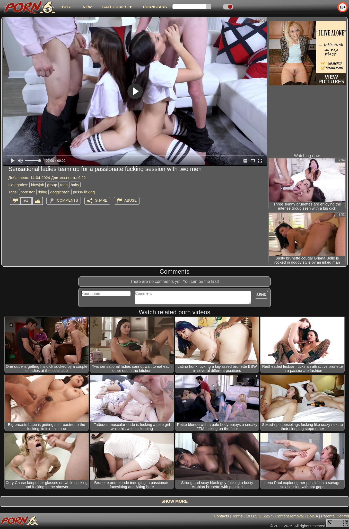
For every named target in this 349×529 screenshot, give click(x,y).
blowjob (37, 185)
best (67, 7)
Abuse (131, 200)
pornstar (28, 192)
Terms (237, 516)
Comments (67, 200)
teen (64, 185)
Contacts (221, 516)
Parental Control (335, 516)
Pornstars (155, 7)
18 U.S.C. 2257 (259, 516)
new (87, 7)
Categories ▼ (117, 7)
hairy (75, 185)
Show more (174, 501)
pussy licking (84, 192)
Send (261, 295)
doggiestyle (60, 192)
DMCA (312, 516)
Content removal (289, 516)
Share (101, 200)
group (52, 185)
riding (42, 192)
